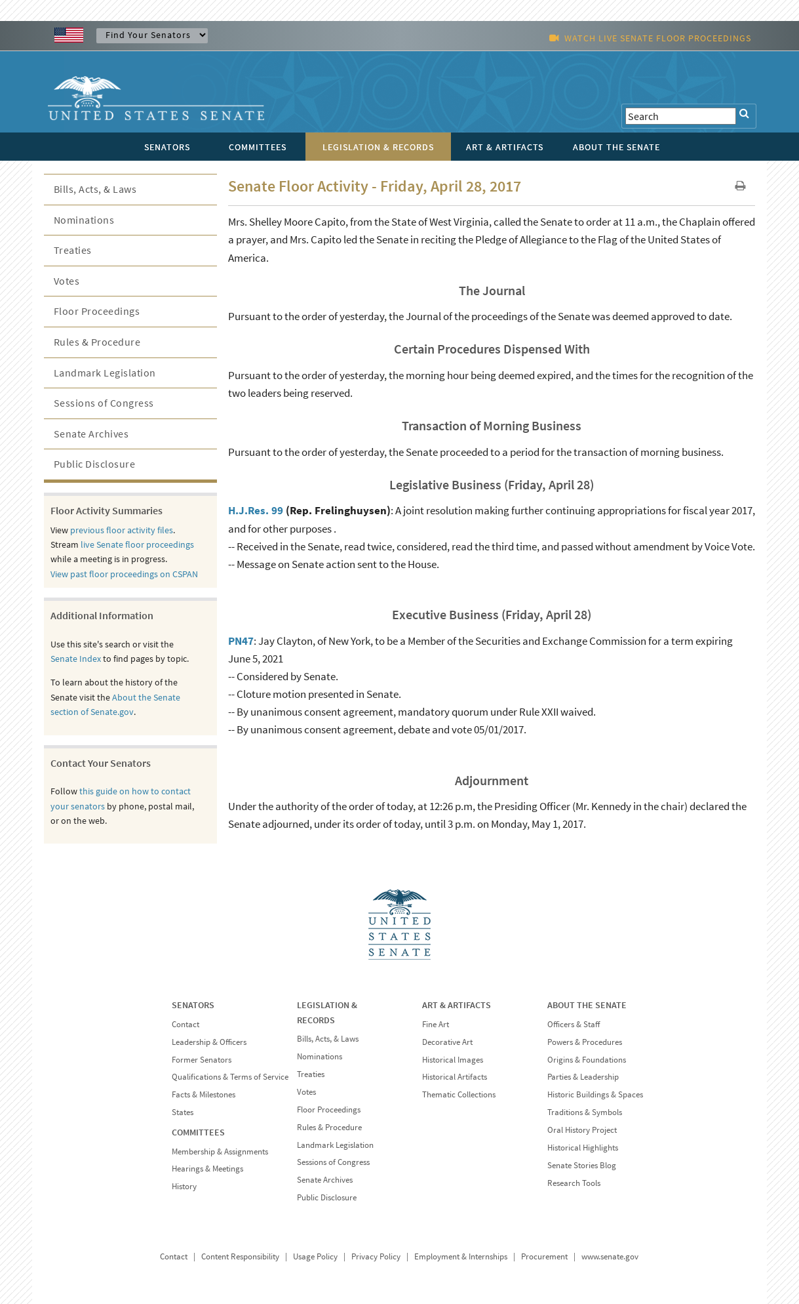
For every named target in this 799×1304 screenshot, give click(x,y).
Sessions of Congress (104, 402)
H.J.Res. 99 (255, 510)
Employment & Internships (460, 1256)
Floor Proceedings (97, 310)
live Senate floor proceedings (137, 544)
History (184, 1186)
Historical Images (452, 1059)
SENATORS (193, 1005)
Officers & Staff (573, 1024)
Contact (185, 1024)
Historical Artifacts (454, 1076)
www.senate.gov (609, 1256)
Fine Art (435, 1024)
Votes (67, 280)
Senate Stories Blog (581, 1165)
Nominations (84, 219)
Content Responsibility (240, 1256)
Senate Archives (91, 433)
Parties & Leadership (583, 1076)
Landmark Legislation (105, 372)
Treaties (73, 249)
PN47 (241, 641)
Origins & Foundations (586, 1059)
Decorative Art (447, 1042)
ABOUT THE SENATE (587, 1005)
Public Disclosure (95, 463)
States (182, 1112)
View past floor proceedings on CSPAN (124, 574)
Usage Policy (315, 1256)
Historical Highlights (582, 1147)
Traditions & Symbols (584, 1112)
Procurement (544, 1256)
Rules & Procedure (97, 341)
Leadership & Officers (209, 1042)
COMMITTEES (198, 1132)
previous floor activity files (121, 530)
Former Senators (201, 1059)
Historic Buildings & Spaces (595, 1094)
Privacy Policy (375, 1256)
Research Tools (573, 1183)
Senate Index (75, 658)
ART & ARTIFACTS (456, 1005)
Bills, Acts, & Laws (95, 188)
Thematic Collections (459, 1094)
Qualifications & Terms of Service (230, 1076)
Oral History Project (582, 1129)
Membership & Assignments (220, 1151)
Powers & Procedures (584, 1042)
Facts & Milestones (203, 1094)
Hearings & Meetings (207, 1168)
